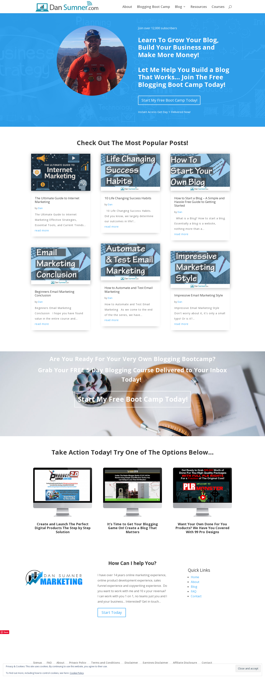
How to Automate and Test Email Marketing (129, 289)
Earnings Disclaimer (155, 662)
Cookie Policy (77, 673)
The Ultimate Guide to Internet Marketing (57, 200)
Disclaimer (131, 662)
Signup (37, 662)
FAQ (193, 591)
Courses (218, 7)
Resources (198, 7)
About (127, 7)
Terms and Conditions (105, 662)
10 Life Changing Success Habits (128, 198)
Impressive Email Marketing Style (198, 295)
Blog (178, 7)
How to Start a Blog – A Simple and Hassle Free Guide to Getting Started (199, 202)
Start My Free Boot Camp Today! (169, 100)
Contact (196, 596)
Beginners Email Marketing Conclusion (54, 293)
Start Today (112, 612)
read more (42, 230)
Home (195, 577)
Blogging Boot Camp (153, 7)
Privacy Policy (77, 662)
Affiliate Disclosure (185, 662)
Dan (40, 208)
